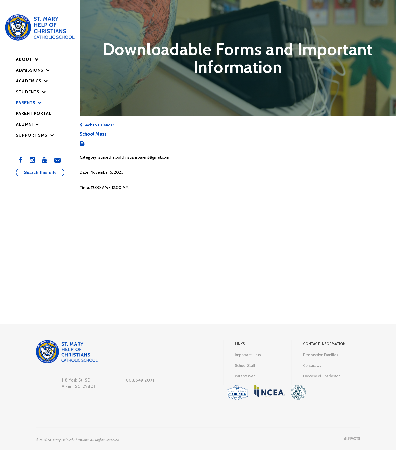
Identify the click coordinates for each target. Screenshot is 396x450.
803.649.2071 (140, 380)
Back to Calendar (97, 125)
